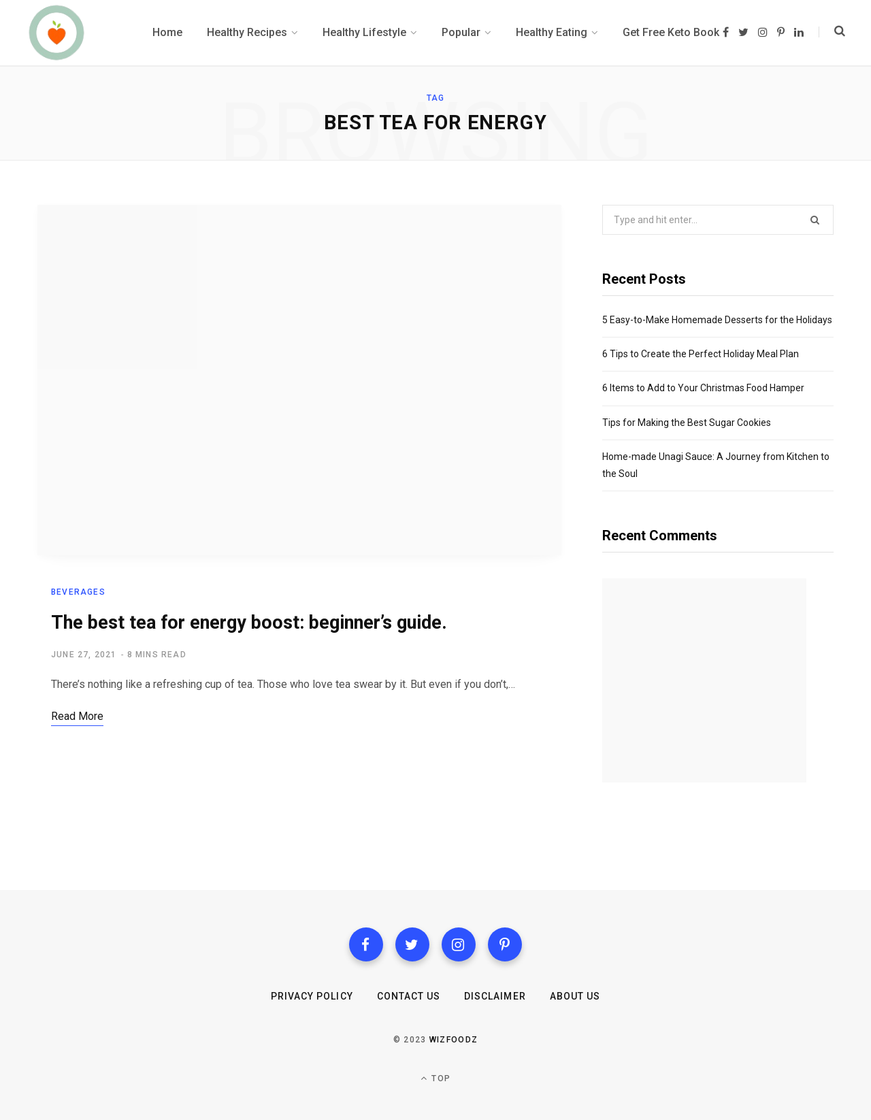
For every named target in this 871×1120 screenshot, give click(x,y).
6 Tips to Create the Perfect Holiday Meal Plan (700, 353)
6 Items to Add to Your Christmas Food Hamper (703, 387)
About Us (575, 996)
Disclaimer (495, 996)
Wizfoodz (453, 1039)
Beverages (78, 592)
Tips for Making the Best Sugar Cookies (686, 422)
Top (435, 1078)
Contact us (409, 996)
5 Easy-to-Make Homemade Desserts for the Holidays (717, 319)
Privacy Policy (312, 996)
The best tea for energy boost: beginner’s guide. (249, 623)
